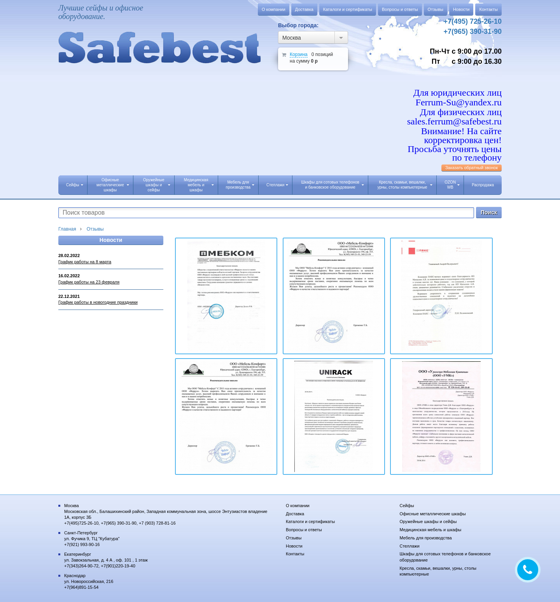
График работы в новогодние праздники (98, 302)
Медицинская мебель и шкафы (199, 185)
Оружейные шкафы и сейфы (156, 185)
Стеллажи (277, 184)
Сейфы (74, 184)
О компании (273, 9)
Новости (461, 9)
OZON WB (452, 184)
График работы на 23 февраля (88, 282)
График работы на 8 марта (84, 261)
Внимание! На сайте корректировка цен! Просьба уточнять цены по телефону (455, 144)
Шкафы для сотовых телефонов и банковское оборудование (332, 184)
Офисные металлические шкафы (112, 185)
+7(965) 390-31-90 (472, 31)
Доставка (304, 9)
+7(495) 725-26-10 (472, 21)
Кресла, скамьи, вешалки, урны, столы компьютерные (405, 184)
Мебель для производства (240, 184)
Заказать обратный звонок (471, 167)
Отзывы (435, 9)
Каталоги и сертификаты (347, 9)
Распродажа (483, 185)
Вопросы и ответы (400, 9)
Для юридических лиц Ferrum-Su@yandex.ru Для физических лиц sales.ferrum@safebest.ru (454, 107)
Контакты (488, 9)
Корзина (299, 54)
